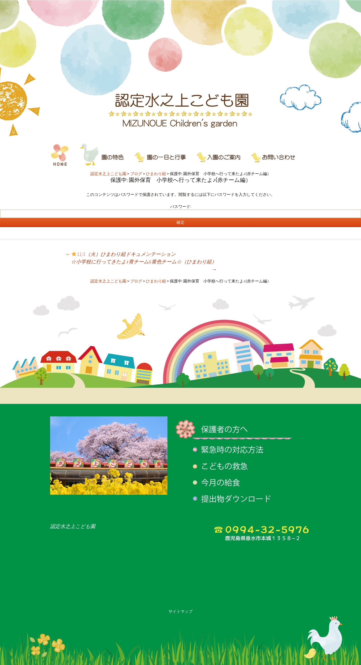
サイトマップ (180, 611)
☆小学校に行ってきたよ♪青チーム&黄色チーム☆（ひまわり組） (144, 265)
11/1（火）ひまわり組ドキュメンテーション (120, 254)
